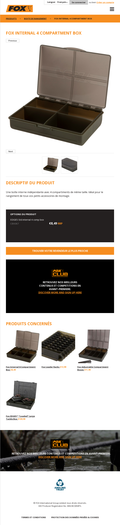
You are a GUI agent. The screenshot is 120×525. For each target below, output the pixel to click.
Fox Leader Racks (51, 367)
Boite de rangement (35, 18)
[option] (60, 96)
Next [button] (10, 151)
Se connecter (79, 2)
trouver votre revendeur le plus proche (60, 251)
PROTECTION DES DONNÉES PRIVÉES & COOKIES (75, 517)
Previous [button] (12, 40)
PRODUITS (11, 18)
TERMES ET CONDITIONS (33, 517)
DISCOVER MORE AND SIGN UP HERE (60, 292)
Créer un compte (105, 2)
